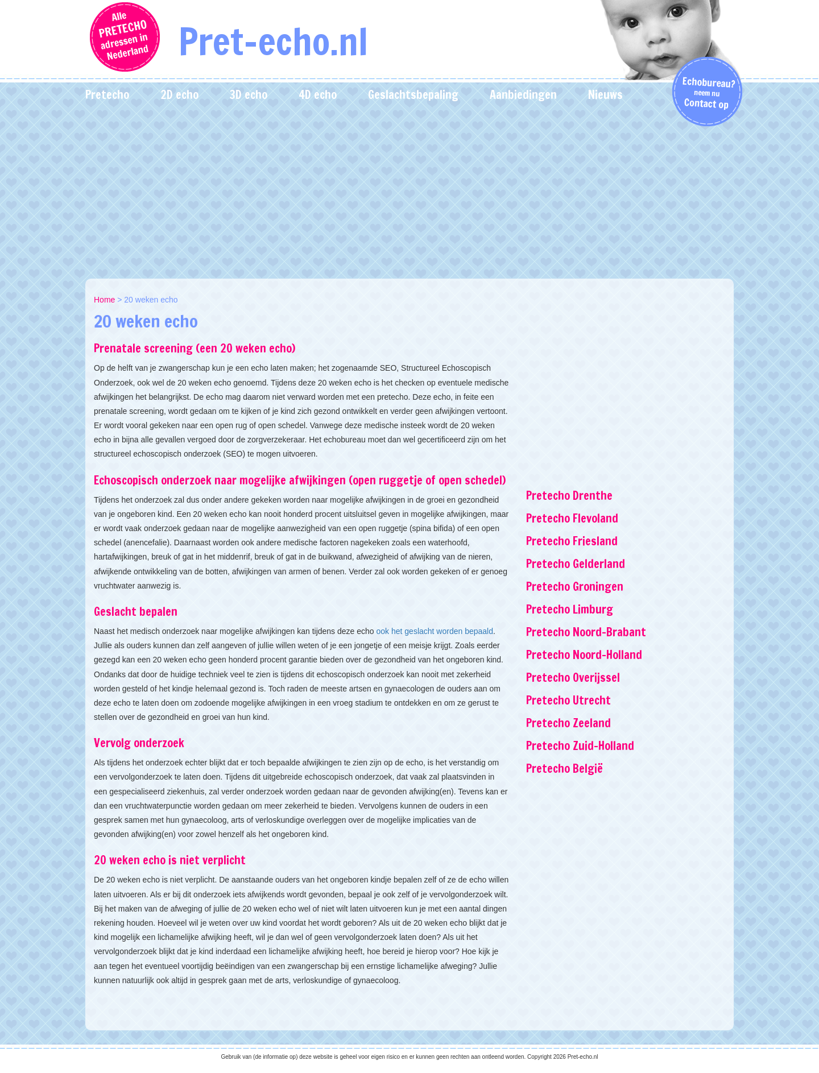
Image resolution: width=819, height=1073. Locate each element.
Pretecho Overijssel (573, 677)
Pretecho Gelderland (575, 564)
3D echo (248, 94)
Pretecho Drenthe (569, 495)
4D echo (318, 94)
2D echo (179, 94)
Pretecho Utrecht (568, 700)
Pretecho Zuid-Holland (580, 746)
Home (104, 299)
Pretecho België (564, 768)
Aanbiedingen (523, 94)
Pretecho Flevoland (572, 518)
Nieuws (605, 94)
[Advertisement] (409, 193)
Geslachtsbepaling (413, 94)
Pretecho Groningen (574, 586)
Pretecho (107, 94)
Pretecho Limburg (569, 609)
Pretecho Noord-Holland (584, 655)
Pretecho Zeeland (568, 723)
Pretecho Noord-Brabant (586, 632)
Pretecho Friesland (572, 541)
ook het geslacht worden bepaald (435, 631)
